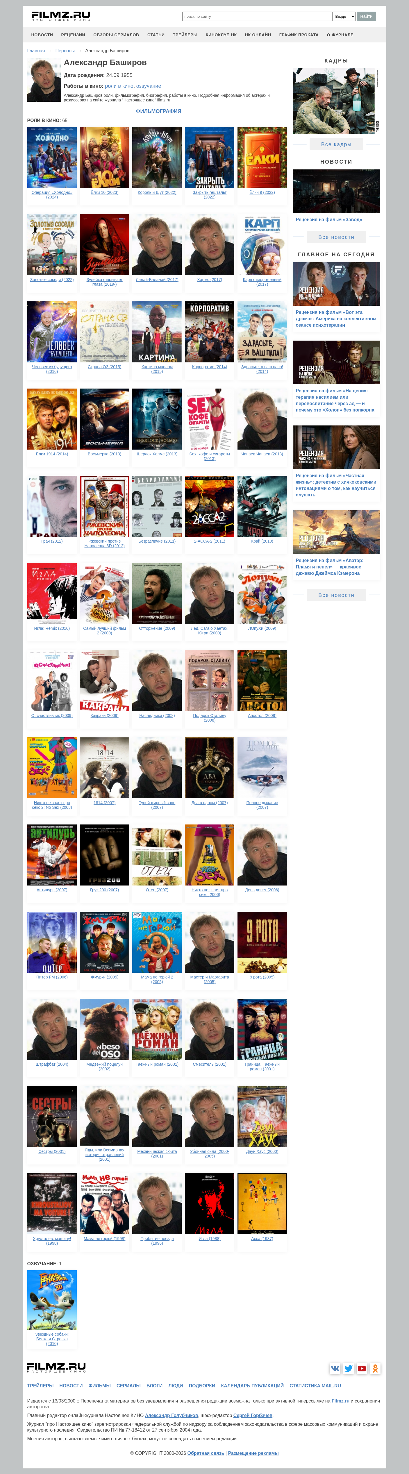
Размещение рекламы (253, 1453)
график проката (299, 35)
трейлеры (185, 35)
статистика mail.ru (315, 1385)
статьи (156, 35)
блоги (154, 1385)
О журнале (340, 35)
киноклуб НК (221, 35)
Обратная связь (205, 1453)
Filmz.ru (340, 1400)
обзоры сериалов (116, 35)
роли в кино (119, 86)
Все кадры (336, 144)
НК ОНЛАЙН (258, 35)
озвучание (148, 86)
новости (42, 35)
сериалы (129, 1385)
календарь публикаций (252, 1385)
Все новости (336, 237)
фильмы (99, 1385)
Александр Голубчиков (171, 1415)
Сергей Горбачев (252, 1415)
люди (175, 1385)
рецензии (73, 35)
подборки (202, 1385)
